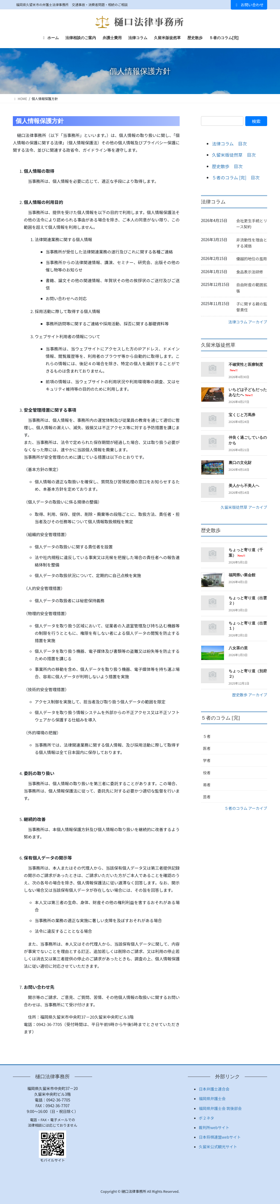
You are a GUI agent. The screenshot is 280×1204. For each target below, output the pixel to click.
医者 (207, 748)
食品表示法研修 (249, 271)
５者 (207, 736)
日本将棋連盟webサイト (220, 1137)
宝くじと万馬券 (242, 415)
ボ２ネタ (206, 1118)
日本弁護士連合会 (214, 1089)
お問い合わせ (249, 4)
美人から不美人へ (244, 486)
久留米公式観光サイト (218, 1146)
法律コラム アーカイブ (247, 322)
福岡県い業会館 (242, 575)
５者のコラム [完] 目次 (235, 177)
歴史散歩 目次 (227, 166)
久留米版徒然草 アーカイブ (244, 507)
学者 (207, 760)
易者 (207, 784)
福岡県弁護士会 (212, 1098)
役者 (207, 772)
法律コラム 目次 (229, 143)
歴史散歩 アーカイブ (249, 694)
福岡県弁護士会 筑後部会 (220, 1108)
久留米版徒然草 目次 (234, 154)
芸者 (207, 796)
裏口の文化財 (240, 463)
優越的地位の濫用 (251, 258)
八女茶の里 (238, 648)
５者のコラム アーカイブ (245, 808)
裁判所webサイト (214, 1127)
